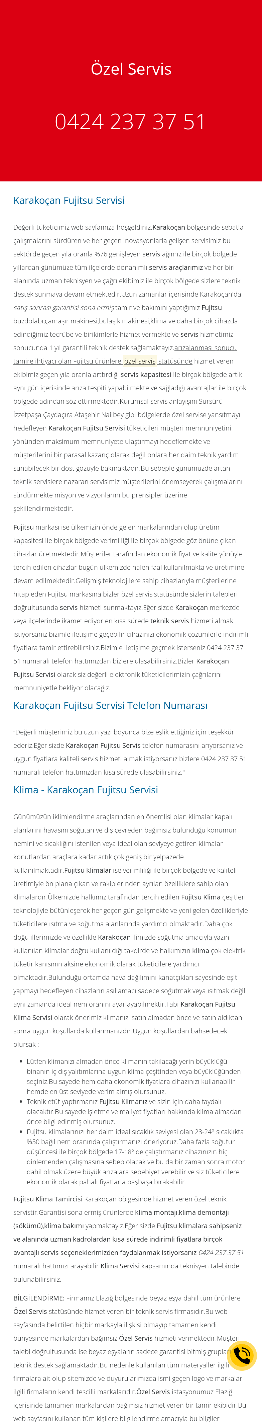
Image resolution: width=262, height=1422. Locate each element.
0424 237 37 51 (131, 121)
